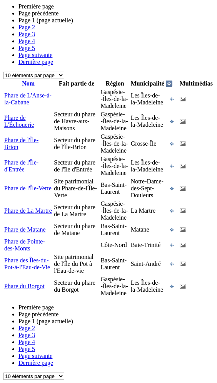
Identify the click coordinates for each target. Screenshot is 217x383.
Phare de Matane (25, 229)
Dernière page (35, 62)
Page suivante (35, 55)
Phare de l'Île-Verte (28, 188)
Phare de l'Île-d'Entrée (21, 166)
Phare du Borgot (24, 286)
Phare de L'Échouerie (19, 121)
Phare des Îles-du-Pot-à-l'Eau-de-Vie (27, 263)
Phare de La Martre (28, 210)
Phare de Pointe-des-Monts (24, 245)
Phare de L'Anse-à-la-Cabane (28, 99)
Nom (28, 83)
